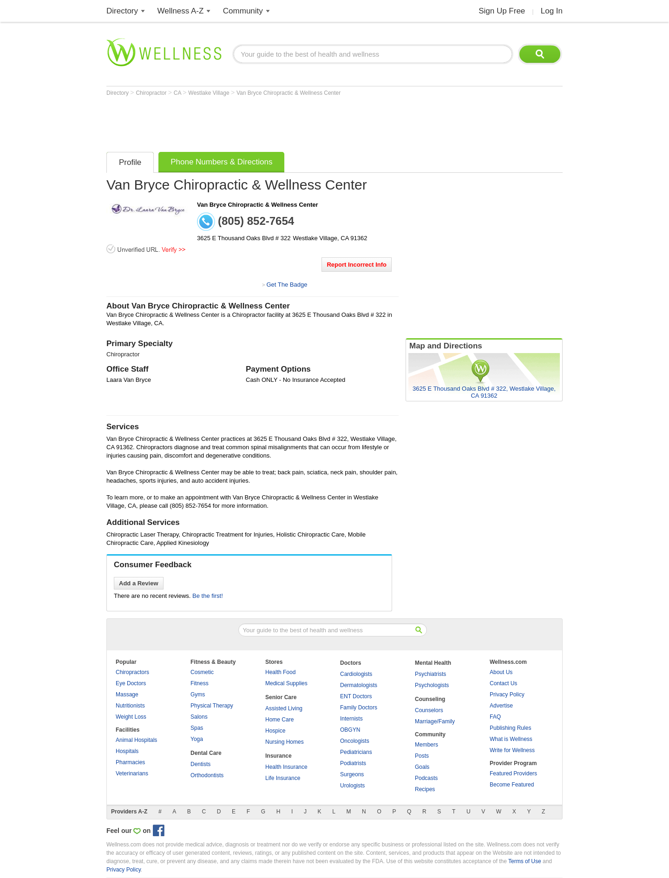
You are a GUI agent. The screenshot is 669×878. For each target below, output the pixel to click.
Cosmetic (202, 672)
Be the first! (207, 595)
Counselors (429, 710)
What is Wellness (511, 739)
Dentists (200, 764)
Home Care (279, 719)
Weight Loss (131, 717)
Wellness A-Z (180, 11)
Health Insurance (286, 767)
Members (426, 744)
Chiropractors (132, 672)
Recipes (425, 789)
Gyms (197, 694)
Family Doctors (358, 707)
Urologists (352, 785)
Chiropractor (152, 93)
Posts (422, 756)
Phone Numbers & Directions (221, 161)
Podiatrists (353, 763)
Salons (199, 717)
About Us (501, 672)
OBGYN (350, 730)
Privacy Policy (507, 694)
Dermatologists (358, 685)
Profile (130, 162)
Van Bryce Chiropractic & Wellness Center (288, 93)
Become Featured (512, 784)
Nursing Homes (284, 742)
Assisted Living (283, 708)
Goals (422, 767)
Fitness (199, 683)
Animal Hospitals (136, 740)
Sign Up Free (502, 11)
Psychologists (432, 685)
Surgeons (352, 774)
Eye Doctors (131, 683)
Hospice (275, 730)
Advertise (501, 705)
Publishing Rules (510, 728)
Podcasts (426, 778)
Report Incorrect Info (357, 264)
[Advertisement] (275, 122)
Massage (127, 694)
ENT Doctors (356, 696)
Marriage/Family (435, 721)
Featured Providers (513, 773)
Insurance (278, 756)
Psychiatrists (430, 674)
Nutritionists (130, 705)
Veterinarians (132, 773)
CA (178, 93)
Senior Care (280, 697)
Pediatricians (356, 752)
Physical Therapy (211, 705)
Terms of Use (524, 861)
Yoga (196, 739)
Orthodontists (206, 775)
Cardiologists (356, 674)
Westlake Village (209, 93)
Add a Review (138, 583)
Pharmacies (130, 762)
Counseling (430, 699)
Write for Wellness (512, 750)
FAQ (495, 717)
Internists (351, 718)
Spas (196, 728)
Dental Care (206, 753)
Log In (552, 11)
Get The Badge (286, 284)
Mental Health (433, 663)
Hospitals (127, 751)
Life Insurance (282, 778)
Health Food (280, 672)
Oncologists (354, 741)
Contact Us (503, 683)
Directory (122, 11)
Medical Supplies (286, 683)
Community (243, 11)
